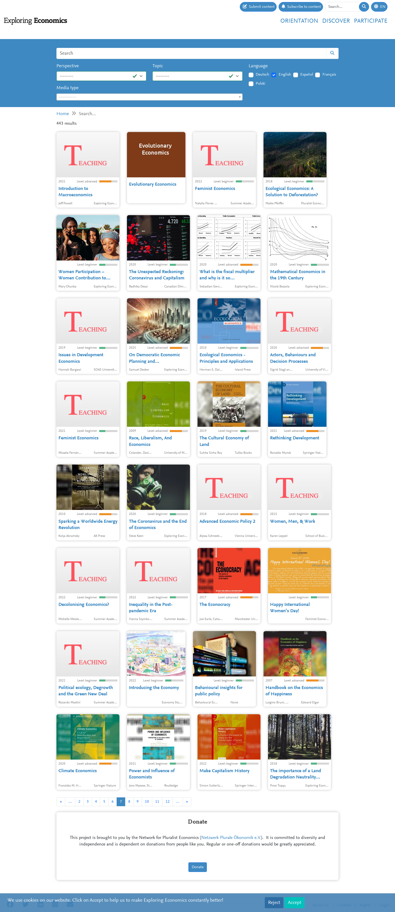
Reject (274, 902)
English (285, 75)
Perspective (67, 66)
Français (329, 75)
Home (62, 114)
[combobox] (149, 97)
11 (157, 802)
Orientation (299, 21)
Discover (336, 21)
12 (168, 802)
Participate (370, 21)
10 (147, 802)
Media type (67, 88)
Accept (294, 902)
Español (306, 75)
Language (258, 66)
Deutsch (262, 75)
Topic (157, 66)
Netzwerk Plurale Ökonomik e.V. (231, 838)
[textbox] (149, 97)
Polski (260, 84)
